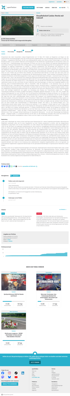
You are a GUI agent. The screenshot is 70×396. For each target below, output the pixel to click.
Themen (34, 388)
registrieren (51, 1)
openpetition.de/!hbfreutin (29, 166)
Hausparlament (55, 375)
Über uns (34, 371)
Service (47, 7)
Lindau (7, 13)
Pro (3, 213)
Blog (33, 374)
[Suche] (68, 7)
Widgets (54, 372)
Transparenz (55, 384)
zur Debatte (62, 209)
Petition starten (28, 7)
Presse (33, 375)
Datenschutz (55, 387)
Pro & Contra (11, 51)
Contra (39, 213)
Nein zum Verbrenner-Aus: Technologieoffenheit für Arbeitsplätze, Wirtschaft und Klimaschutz (48, 296)
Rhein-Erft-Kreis (14, 311)
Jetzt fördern (35, 362)
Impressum (54, 388)
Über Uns (54, 7)
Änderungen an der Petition (15, 198)
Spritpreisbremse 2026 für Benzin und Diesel (14, 295)
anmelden (59, 1)
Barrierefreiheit (55, 390)
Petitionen (40, 7)
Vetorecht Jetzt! (55, 379)
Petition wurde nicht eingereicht (16, 181)
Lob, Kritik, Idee (36, 377)
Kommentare (28, 51)
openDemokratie (55, 374)
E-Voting (54, 377)
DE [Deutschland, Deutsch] (65, 1)
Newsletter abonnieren (10, 384)
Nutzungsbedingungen (57, 385)
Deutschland (14, 272)
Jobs (33, 372)
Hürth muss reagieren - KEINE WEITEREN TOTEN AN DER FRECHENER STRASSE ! (14, 335)
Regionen (34, 390)
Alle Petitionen (35, 385)
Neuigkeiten (20, 51)
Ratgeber (34, 384)
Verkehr (38, 13)
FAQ (53, 371)
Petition (3, 51)
